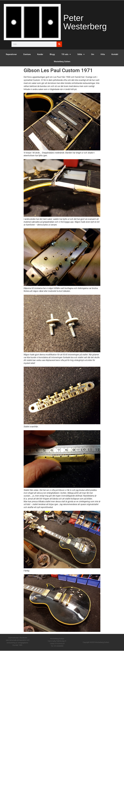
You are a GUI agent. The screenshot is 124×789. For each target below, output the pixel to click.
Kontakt (114, 54)
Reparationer (11, 54)
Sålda (80, 54)
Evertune (27, 54)
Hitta (103, 54)
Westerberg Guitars (62, 61)
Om (92, 54)
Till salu (66, 54)
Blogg (52, 54)
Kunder (40, 54)
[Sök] (59, 44)
